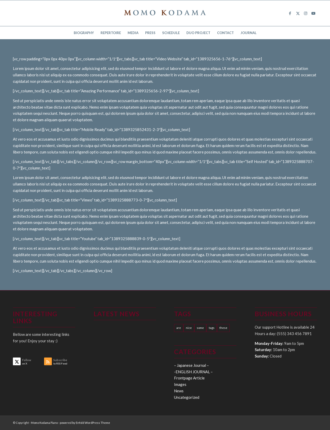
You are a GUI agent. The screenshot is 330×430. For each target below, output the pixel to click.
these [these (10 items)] (223, 327)
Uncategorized (186, 397)
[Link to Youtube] (313, 13)
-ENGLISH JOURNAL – (193, 371)
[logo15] (165, 13)
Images (180, 384)
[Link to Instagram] (305, 13)
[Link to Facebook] (290, 13)
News (179, 390)
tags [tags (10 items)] (211, 327)
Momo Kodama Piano (44, 422)
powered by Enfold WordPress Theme (85, 422)
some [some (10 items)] (200, 327)
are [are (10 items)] (178, 327)
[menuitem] (83, 32)
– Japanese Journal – (191, 365)
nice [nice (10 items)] (189, 327)
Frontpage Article (189, 378)
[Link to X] (298, 13)
